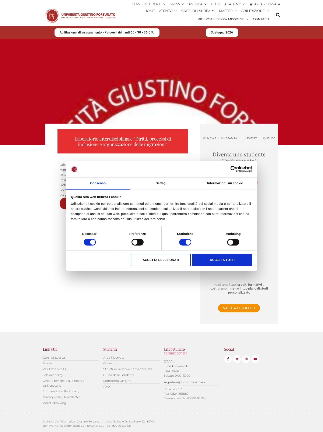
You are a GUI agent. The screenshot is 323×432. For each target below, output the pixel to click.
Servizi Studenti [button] (149, 4)
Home (149, 11)
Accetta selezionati (161, 260)
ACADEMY (234, 4)
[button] (278, 15)
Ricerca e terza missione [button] (223, 19)
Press (177, 4)
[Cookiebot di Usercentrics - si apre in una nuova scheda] (233, 169)
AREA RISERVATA (267, 4)
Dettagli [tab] (162, 183)
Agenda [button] (198, 4)
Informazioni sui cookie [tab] (225, 183)
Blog (215, 4)
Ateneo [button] (168, 11)
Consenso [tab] (98, 183)
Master (228, 11)
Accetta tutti (222, 260)
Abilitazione (255, 11)
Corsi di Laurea (198, 11)
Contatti (261, 19)
